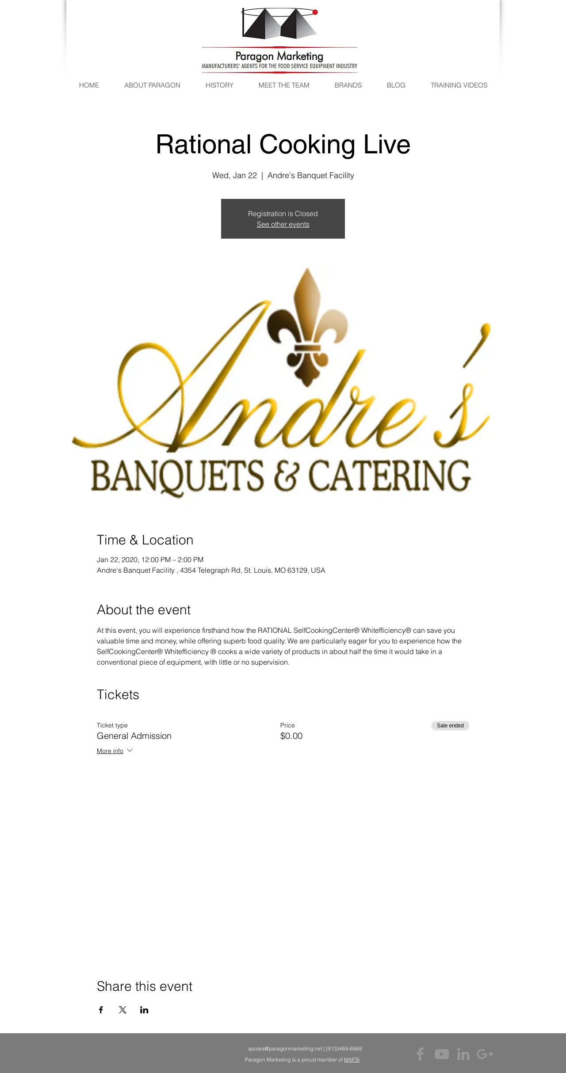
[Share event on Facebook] (101, 1009)
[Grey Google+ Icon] (485, 1054)
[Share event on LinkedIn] (144, 1009)
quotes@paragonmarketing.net (285, 1048)
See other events (283, 224)
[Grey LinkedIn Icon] (463, 1054)
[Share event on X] (123, 1009)
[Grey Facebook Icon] (420, 1054)
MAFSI (351, 1059)
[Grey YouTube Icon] (442, 1054)
